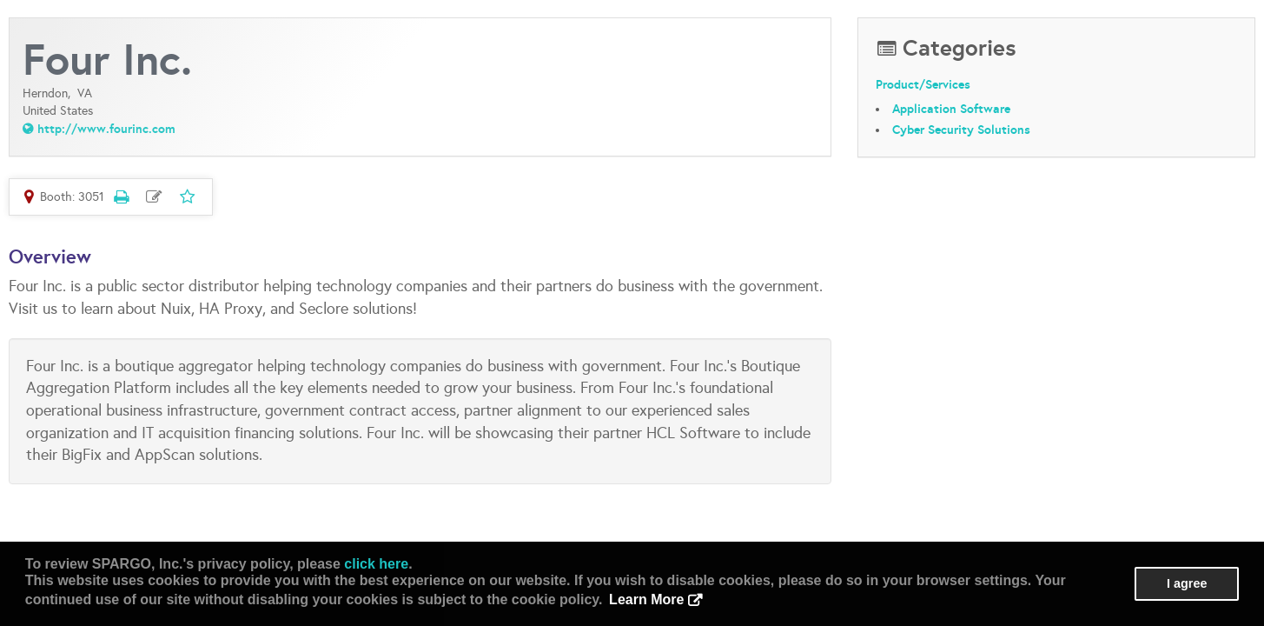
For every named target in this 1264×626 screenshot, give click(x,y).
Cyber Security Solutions (961, 129)
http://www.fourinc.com (106, 129)
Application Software (951, 109)
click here (376, 563)
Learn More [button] (646, 599)
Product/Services (923, 84)
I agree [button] (1187, 583)
